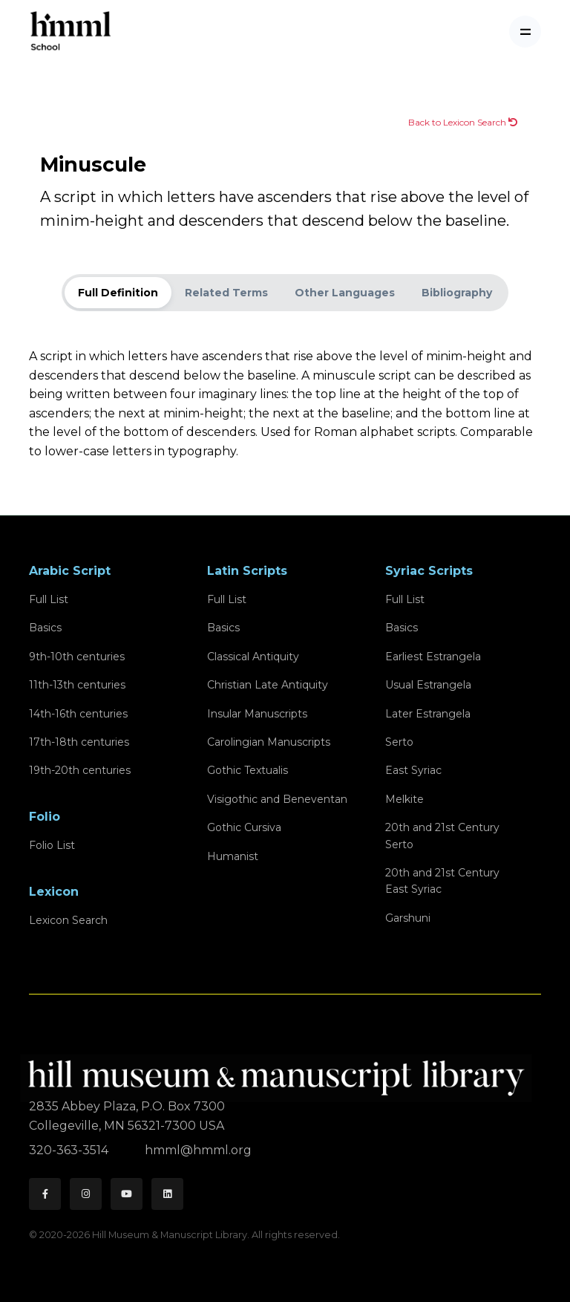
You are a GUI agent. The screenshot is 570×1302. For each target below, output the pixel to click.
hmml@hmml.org (198, 1150)
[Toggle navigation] (525, 32)
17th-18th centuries (79, 742)
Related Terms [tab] (226, 292)
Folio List (52, 845)
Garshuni (407, 918)
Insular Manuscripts (257, 713)
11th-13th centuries (77, 684)
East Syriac (413, 770)
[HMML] (280, 1071)
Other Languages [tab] (345, 292)
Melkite (404, 799)
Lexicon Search (68, 920)
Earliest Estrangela (433, 656)
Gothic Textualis (247, 770)
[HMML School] (70, 31)
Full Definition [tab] (118, 292)
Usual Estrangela (428, 684)
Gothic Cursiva (244, 827)
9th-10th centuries (77, 656)
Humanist (232, 856)
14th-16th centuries (78, 713)
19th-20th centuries (80, 770)
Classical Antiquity (253, 656)
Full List (48, 599)
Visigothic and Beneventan (277, 799)
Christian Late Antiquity (267, 684)
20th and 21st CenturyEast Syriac (442, 881)
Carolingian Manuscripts (268, 742)
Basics (45, 627)
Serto (399, 742)
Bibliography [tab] (457, 292)
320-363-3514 (70, 1150)
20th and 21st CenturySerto (442, 835)
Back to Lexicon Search (462, 122)
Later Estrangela (428, 713)
